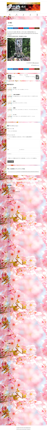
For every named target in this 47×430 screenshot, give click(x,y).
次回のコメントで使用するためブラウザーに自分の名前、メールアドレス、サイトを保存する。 (22, 156)
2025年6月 (8, 213)
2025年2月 (8, 219)
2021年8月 (8, 273)
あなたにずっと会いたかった (13, 394)
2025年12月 (9, 205)
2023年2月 (8, 249)
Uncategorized (36, 62)
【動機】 (8, 186)
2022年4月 (8, 263)
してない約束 (10, 372)
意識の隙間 (10, 405)
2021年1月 (8, 283)
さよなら (10, 368)
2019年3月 (8, 312)
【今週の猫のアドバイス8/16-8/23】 (12, 357)
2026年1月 (8, 204)
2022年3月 (8, 264)
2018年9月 (8, 320)
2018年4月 (8, 327)
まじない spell (9, 358)
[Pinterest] (20, 28)
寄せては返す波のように (12, 388)
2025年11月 (9, 207)
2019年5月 (8, 309)
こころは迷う (10, 369)
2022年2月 (8, 265)
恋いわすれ (9, 380)
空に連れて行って (10, 398)
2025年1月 (8, 220)
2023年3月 (8, 248)
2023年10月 (9, 239)
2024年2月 (8, 233)
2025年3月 (8, 217)
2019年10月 (9, 303)
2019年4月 (8, 311)
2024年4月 (8, 231)
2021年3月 (8, 280)
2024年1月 (8, 235)
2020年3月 (8, 296)
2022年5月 (8, 261)
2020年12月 (9, 284)
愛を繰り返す (10, 386)
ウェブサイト (9, 152)
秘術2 (8, 362)
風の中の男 (9, 406)
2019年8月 (8, 305)
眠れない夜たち (10, 396)
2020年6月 (8, 292)
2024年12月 (9, 221)
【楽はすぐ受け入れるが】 (11, 190)
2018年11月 (9, 317)
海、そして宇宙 (10, 393)
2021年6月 (8, 276)
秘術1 (8, 361)
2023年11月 (9, 237)
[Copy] (37, 28)
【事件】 (8, 191)
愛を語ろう (9, 389)
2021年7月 (8, 275)
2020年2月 (8, 297)
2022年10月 (9, 255)
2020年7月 (8, 291)
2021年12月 (9, 268)
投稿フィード (9, 346)
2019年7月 (8, 307)
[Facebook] (15, 28)
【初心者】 (15, 87)
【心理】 (8, 187)
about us (8, 356)
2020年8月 (8, 289)
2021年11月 (9, 269)
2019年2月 (8, 313)
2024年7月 (8, 228)
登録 (7, 344)
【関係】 (14, 107)
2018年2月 (8, 329)
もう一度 (9, 374)
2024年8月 (8, 227)
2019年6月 (8, 308)
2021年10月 (9, 271)
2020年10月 (9, 287)
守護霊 (10, 381)
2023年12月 (9, 236)
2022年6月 (8, 260)
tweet (8, 336)
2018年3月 (8, 328)
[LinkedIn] (26, 28)
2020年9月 (8, 288)
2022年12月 (9, 252)
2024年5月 (8, 229)
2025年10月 (9, 208)
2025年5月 (8, 215)
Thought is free (28, 427)
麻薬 (9, 397)
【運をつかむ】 (9, 198)
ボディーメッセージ (11, 377)
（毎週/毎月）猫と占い (10, 409)
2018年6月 (8, 324)
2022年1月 (8, 267)
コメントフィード (9, 348)
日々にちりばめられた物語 (12, 390)
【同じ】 (14, 101)
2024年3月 (8, 232)
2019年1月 (8, 315)
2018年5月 (8, 325)
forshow (37, 65)
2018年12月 (9, 316)
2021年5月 (8, 277)
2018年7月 (8, 323)
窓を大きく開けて (10, 402)
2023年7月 (8, 243)
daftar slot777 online (16, 198)
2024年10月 (9, 224)
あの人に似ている (10, 365)
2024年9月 (8, 225)
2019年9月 (8, 304)
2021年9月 (8, 272)
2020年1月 (8, 299)
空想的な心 (9, 400)
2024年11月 (9, 223)
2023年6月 (8, 244)
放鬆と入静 (10, 401)
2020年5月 (8, 293)
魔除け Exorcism (9, 408)
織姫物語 (8, 364)
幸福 (9, 373)
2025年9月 (8, 209)
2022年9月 (8, 256)
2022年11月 (9, 253)
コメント (8, 138)
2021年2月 (8, 281)
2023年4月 (8, 247)
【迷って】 (8, 188)
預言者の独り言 (10, 404)
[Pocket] (31, 28)
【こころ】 (15, 114)
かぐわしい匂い (11, 392)
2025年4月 (8, 216)
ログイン (8, 345)
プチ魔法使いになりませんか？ (11, 360)
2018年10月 (9, 319)
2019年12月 (9, 300)
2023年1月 (8, 251)
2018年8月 (8, 321)
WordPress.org (9, 349)
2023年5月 (8, 245)
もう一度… (10, 376)
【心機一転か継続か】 (16, 94)
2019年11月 (9, 301)
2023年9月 (8, 240)
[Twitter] (10, 28)
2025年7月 (8, 212)
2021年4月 (8, 279)
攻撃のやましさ (11, 378)
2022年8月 (8, 257)
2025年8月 (8, 211)
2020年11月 (9, 285)
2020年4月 (8, 295)
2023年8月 (8, 241)
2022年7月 (8, 259)
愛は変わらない (10, 384)
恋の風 (9, 382)
